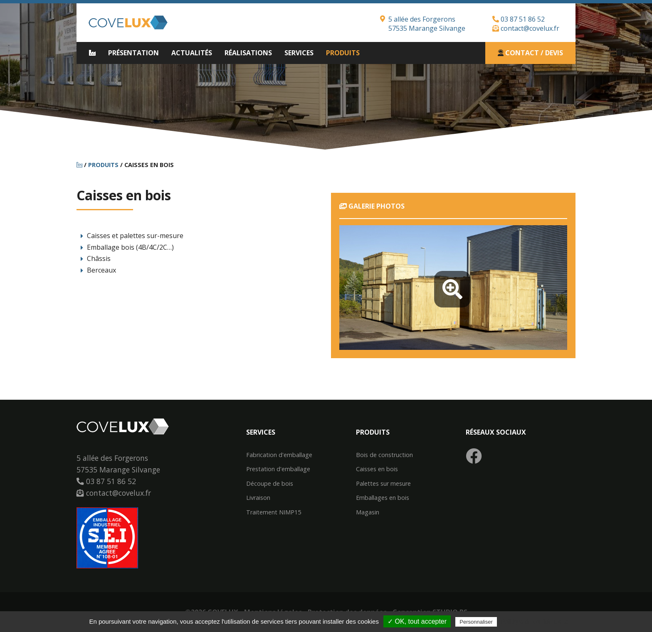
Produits (343, 52)
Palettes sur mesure (383, 484)
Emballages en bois (382, 498)
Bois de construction (384, 455)
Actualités (191, 52)
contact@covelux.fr (525, 28)
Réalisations (248, 52)
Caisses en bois (377, 469)
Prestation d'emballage (278, 469)
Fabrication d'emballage (279, 455)
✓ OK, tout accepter (417, 621)
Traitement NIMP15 (273, 512)
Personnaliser (476, 622)
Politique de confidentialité (535, 621)
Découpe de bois (269, 484)
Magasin (367, 512)
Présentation (133, 52)
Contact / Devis (530, 52)
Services (299, 52)
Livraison (258, 498)
